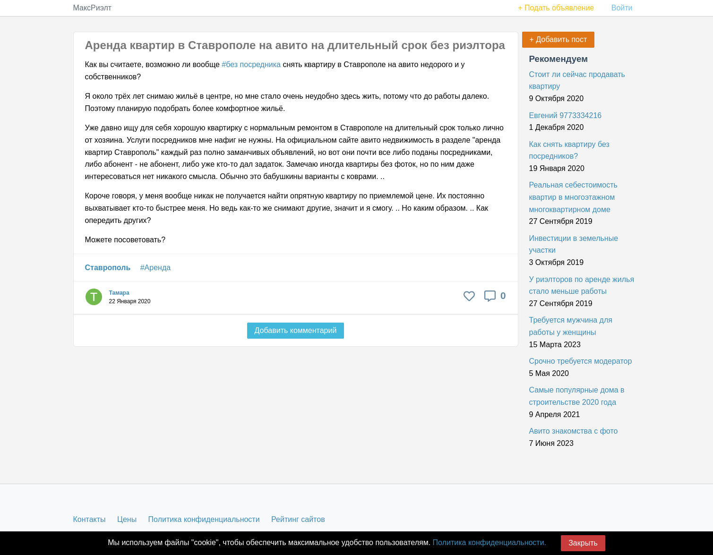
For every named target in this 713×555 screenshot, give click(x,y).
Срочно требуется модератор (580, 361)
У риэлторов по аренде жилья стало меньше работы (582, 285)
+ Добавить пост (558, 39)
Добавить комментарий (296, 330)
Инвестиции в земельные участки (574, 244)
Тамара (119, 293)
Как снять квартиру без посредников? (569, 150)
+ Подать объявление (556, 8)
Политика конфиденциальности (204, 519)
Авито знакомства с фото (573, 431)
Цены (127, 519)
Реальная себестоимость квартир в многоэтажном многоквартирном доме (573, 197)
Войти (622, 8)
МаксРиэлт (92, 8)
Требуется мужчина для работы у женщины (570, 326)
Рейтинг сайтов (298, 519)
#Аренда (155, 268)
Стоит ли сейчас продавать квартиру (577, 80)
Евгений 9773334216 (565, 115)
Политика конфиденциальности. (489, 542)
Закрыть (583, 543)
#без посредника (251, 64)
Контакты (89, 519)
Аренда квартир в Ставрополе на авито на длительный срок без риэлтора (295, 45)
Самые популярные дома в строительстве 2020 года (577, 396)
